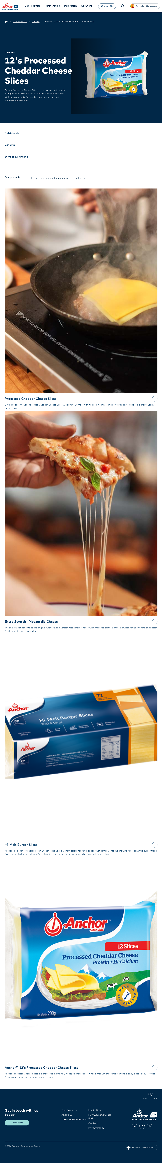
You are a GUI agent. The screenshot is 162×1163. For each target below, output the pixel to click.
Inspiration (94, 1110)
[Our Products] (20, 21)
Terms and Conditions (74, 1119)
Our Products (69, 1110)
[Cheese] (36, 21)
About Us (67, 1115)
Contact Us (107, 6)
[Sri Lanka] (6, 21)
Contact (93, 1123)
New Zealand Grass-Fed (100, 1117)
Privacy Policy (96, 1128)
